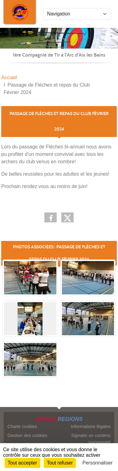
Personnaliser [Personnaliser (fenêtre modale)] (98, 462)
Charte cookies (22, 426)
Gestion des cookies (27, 435)
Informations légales (91, 426)
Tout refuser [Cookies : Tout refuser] (60, 462)
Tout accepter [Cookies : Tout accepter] (22, 462)
